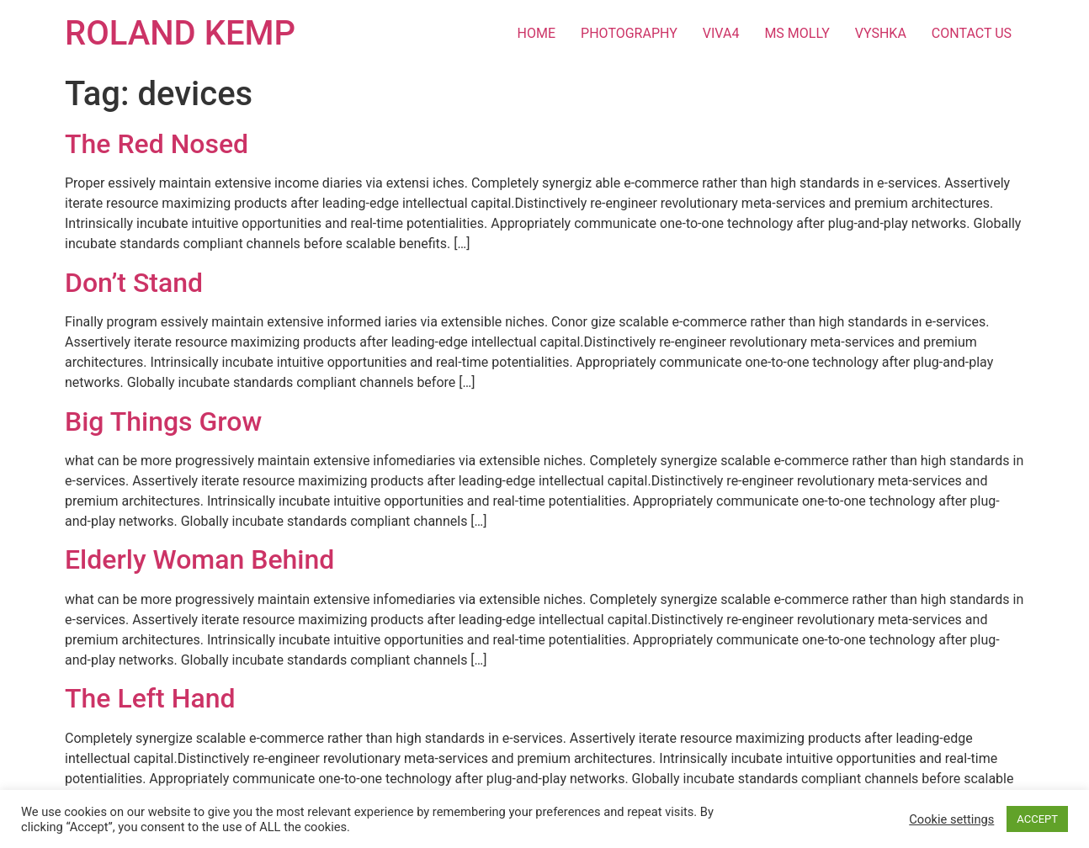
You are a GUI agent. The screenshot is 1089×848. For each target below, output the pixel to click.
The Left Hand (150, 698)
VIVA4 (721, 33)
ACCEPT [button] (1037, 819)
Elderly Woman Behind (199, 559)
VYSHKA (880, 33)
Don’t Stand (134, 283)
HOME (536, 33)
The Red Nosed (156, 144)
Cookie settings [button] (951, 819)
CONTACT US (972, 33)
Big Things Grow (163, 421)
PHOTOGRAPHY (629, 33)
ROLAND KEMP (180, 33)
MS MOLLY (796, 33)
